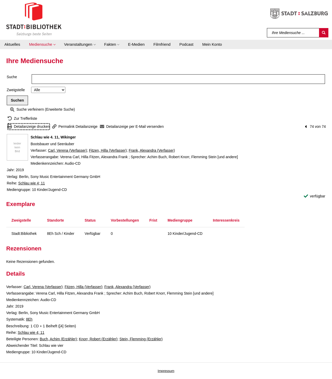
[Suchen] (323, 32)
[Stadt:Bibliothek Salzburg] (33, 19)
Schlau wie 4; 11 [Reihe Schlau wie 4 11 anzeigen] (31, 183)
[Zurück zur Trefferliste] (22, 118)
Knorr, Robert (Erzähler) (98, 339)
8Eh (29, 319)
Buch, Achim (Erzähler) (58, 339)
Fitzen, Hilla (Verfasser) (108, 150)
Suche (12, 77)
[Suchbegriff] (293, 32)
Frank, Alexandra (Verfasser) (152, 150)
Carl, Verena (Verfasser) (67, 150)
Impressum (166, 371)
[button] (42, 44)
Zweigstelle (16, 90)
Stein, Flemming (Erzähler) (141, 339)
